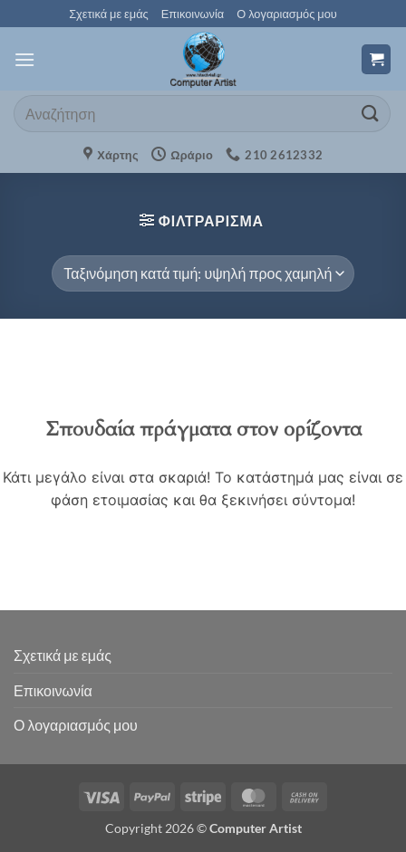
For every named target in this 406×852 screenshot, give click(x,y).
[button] (24, 59)
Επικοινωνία (192, 13)
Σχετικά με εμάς (109, 13)
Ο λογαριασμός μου (287, 13)
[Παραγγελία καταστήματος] (202, 273)
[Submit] (371, 113)
